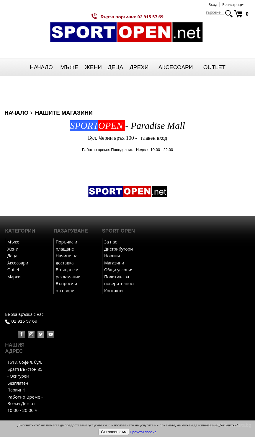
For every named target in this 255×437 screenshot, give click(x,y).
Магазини (114, 263)
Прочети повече (143, 432)
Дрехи (139, 67)
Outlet (214, 67)
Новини (112, 256)
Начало (41, 67)
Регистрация (234, 4)
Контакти (113, 291)
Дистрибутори (118, 249)
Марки (14, 277)
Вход (212, 4)
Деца (115, 67)
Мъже (69, 67)
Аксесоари (175, 67)
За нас (110, 242)
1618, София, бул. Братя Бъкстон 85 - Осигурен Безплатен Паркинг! (24, 376)
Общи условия (118, 270)
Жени (93, 67)
